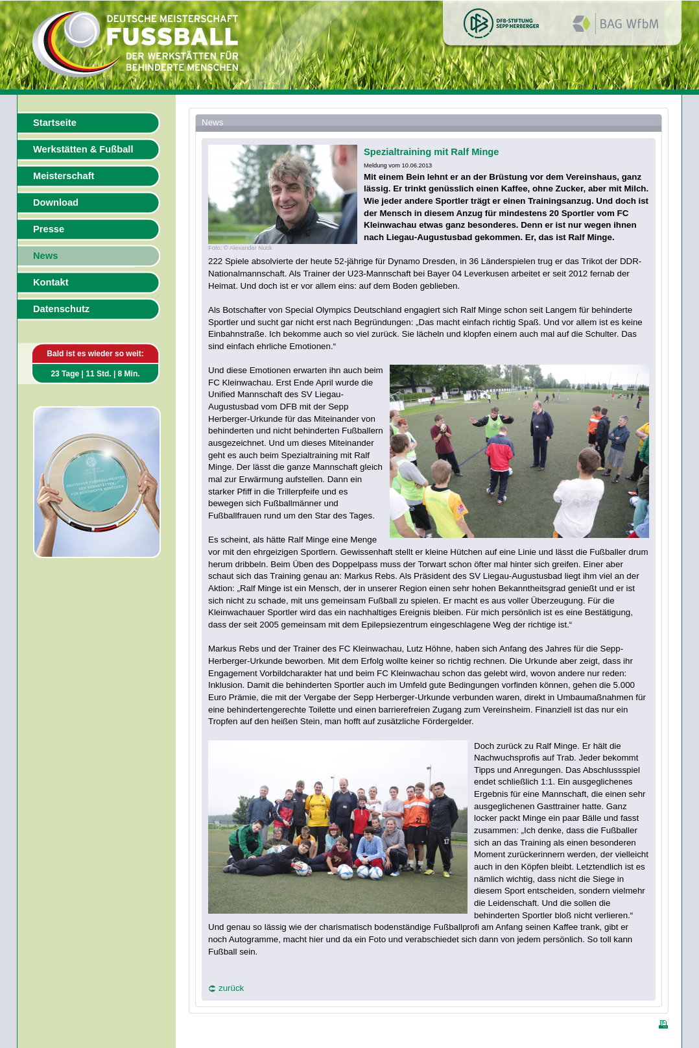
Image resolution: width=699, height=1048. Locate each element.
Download (55, 202)
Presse (48, 229)
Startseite (55, 122)
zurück (231, 988)
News (45, 255)
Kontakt (51, 282)
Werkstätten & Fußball (83, 149)
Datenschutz (61, 309)
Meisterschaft (64, 176)
